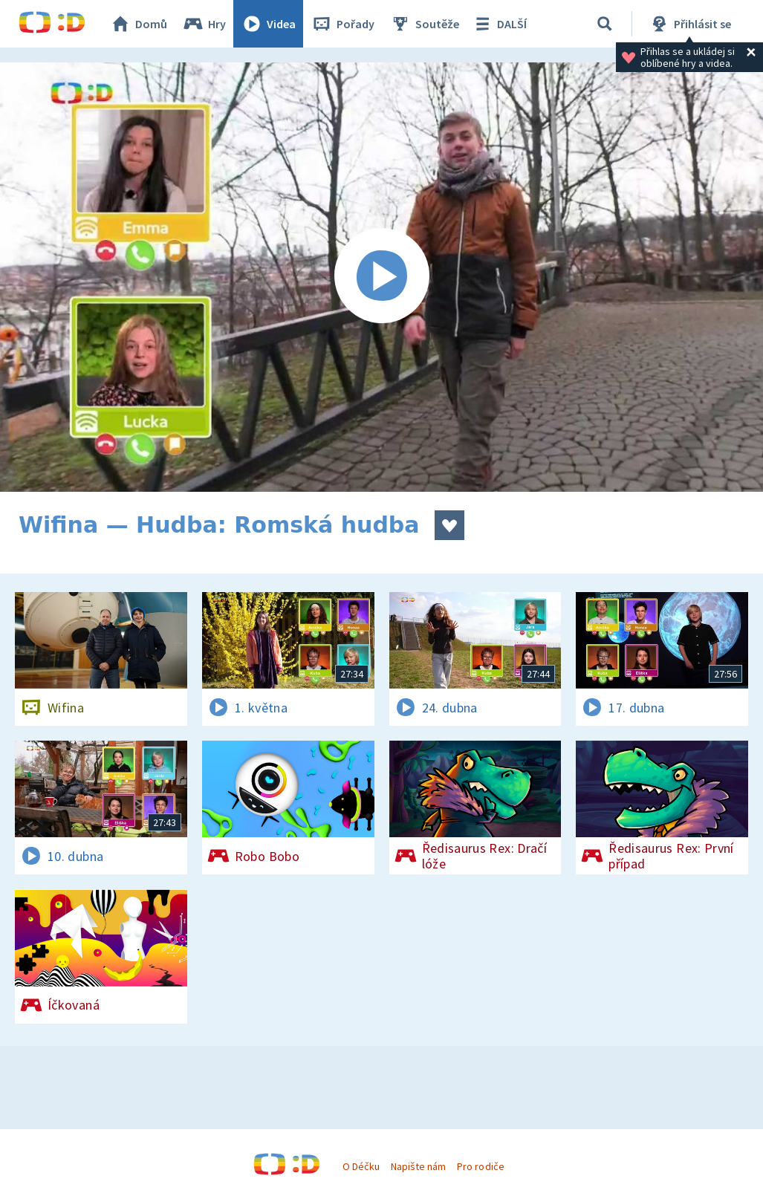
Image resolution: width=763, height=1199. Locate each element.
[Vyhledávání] (604, 24)
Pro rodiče (480, 1166)
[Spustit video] (381, 277)
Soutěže (424, 24)
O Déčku (361, 1166)
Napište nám (418, 1166)
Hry (204, 24)
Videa (268, 24)
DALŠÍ (499, 24)
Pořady (342, 24)
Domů (138, 24)
